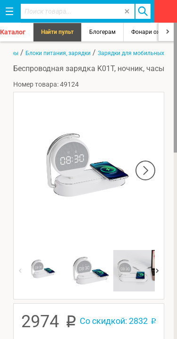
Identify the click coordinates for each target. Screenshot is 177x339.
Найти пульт (57, 32)
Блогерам (102, 32)
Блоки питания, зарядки (58, 53)
